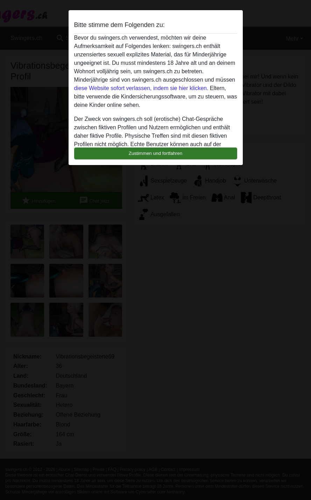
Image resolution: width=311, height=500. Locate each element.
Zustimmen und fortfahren (156, 153)
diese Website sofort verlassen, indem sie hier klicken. (141, 88)
